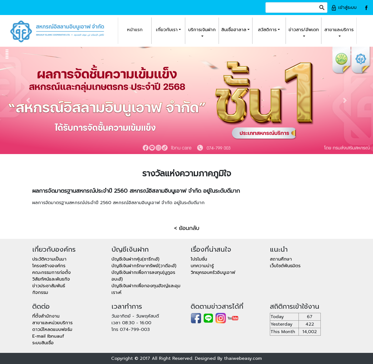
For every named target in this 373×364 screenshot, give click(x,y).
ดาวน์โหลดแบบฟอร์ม (52, 329)
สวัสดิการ (267, 29)
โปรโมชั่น (199, 259)
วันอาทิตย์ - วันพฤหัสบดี (135, 316)
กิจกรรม (40, 292)
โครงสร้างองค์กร (48, 266)
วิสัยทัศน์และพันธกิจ (51, 279)
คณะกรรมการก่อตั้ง (51, 272)
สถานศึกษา (281, 259)
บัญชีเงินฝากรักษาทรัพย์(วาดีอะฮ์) (143, 266)
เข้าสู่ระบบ (344, 7)
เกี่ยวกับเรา (167, 29)
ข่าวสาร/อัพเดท (304, 29)
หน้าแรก (135, 29)
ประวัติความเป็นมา (49, 259)
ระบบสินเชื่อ (43, 343)
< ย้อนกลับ (186, 228)
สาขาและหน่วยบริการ (52, 323)
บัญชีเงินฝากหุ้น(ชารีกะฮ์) (135, 259)
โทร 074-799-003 (130, 329)
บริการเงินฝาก (202, 29)
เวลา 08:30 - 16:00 (131, 323)
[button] (28, 100)
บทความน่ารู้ (202, 266)
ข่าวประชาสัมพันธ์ (48, 286)
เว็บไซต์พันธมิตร (285, 266)
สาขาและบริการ (339, 29)
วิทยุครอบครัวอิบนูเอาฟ (213, 272)
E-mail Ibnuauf (48, 336)
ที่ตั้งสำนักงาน (45, 316)
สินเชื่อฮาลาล (233, 29)
